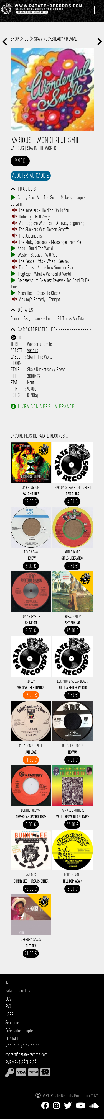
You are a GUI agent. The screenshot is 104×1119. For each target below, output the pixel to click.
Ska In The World (41, 148)
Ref (14, 376)
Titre (15, 344)
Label (15, 357)
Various (17, 148)
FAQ (8, 1006)
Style (15, 369)
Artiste (17, 350)
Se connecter (14, 1022)
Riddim (16, 363)
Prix (14, 389)
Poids (15, 395)
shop (15, 39)
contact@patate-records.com (26, 1054)
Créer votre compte (19, 1030)
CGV (8, 999)
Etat (14, 382)
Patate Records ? (18, 990)
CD (26, 39)
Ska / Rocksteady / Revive (55, 39)
